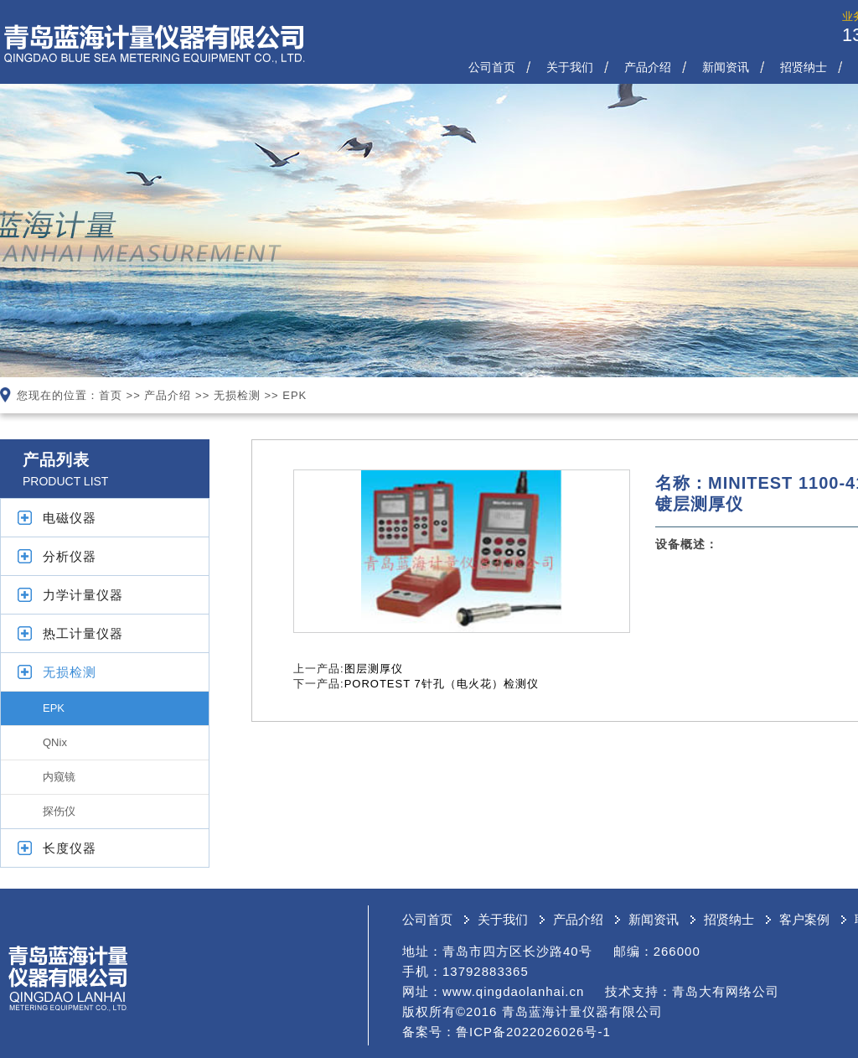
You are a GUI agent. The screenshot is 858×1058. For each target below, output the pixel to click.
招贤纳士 (803, 67)
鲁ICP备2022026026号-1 (533, 1031)
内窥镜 (59, 776)
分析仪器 (69, 556)
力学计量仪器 (83, 595)
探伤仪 (59, 811)
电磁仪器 (69, 518)
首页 (110, 395)
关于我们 (569, 67)
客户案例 (804, 919)
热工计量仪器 (83, 633)
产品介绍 (647, 67)
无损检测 (237, 395)
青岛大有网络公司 (725, 991)
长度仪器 (69, 848)
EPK (294, 395)
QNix (55, 742)
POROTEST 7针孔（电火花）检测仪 (441, 683)
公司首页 (491, 67)
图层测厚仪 (373, 668)
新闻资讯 (725, 67)
